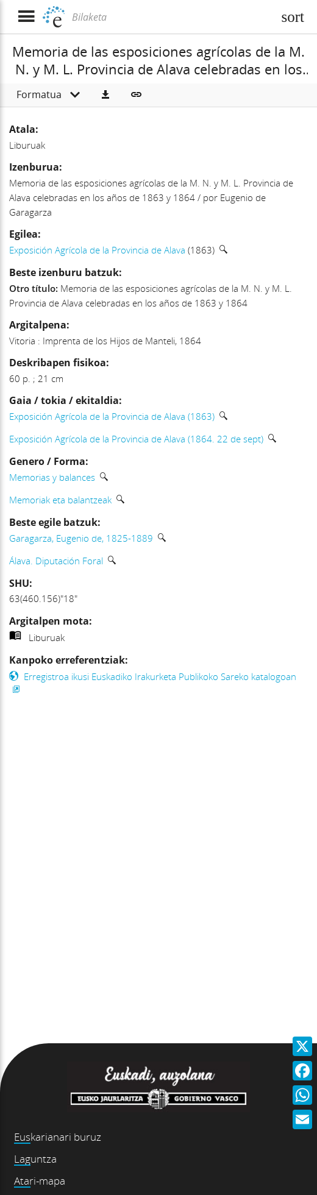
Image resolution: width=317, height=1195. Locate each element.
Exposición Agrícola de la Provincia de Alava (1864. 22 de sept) (136, 439)
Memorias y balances (52, 477)
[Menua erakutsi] (26, 17)
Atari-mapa (39, 1181)
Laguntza (35, 1159)
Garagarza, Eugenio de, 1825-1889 (81, 538)
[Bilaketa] (171, 17)
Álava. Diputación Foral (56, 561)
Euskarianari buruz (57, 1137)
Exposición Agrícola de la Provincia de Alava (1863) (112, 416)
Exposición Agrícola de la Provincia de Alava (97, 250)
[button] (105, 95)
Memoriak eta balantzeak (60, 500)
